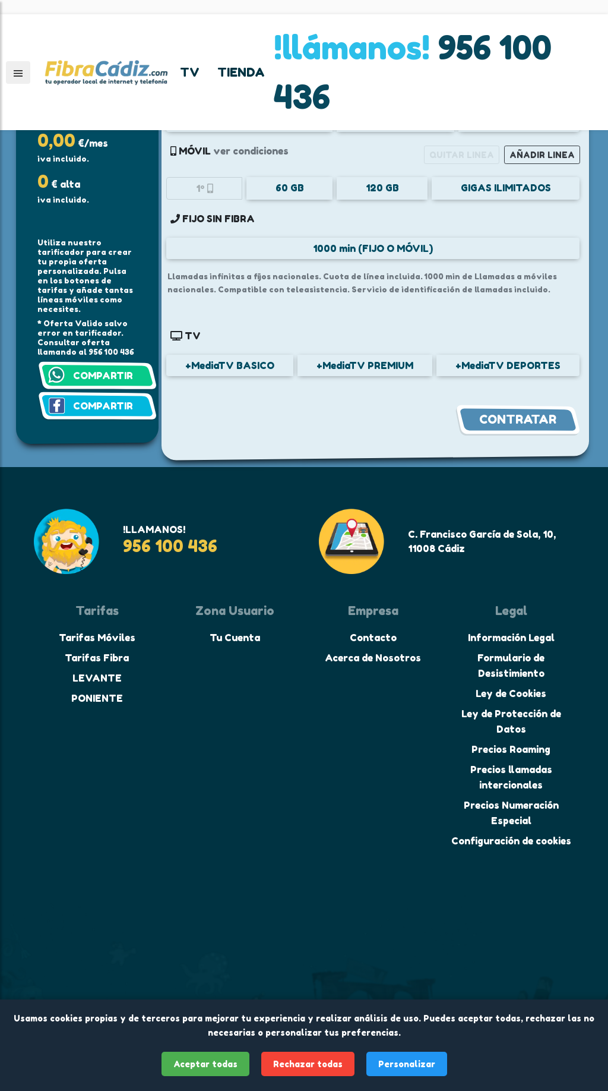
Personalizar (406, 1064)
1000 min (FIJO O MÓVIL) (373, 248)
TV (190, 72)
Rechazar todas (308, 1064)
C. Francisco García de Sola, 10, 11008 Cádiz (482, 541)
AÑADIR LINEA (542, 155)
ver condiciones (251, 151)
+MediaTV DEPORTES (507, 365)
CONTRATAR (517, 419)
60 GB (290, 188)
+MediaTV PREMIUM (364, 365)
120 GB (382, 188)
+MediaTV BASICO (229, 365)
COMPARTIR (103, 375)
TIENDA (241, 72)
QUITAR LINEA (461, 155)
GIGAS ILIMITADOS (506, 188)
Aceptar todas (205, 1064)
